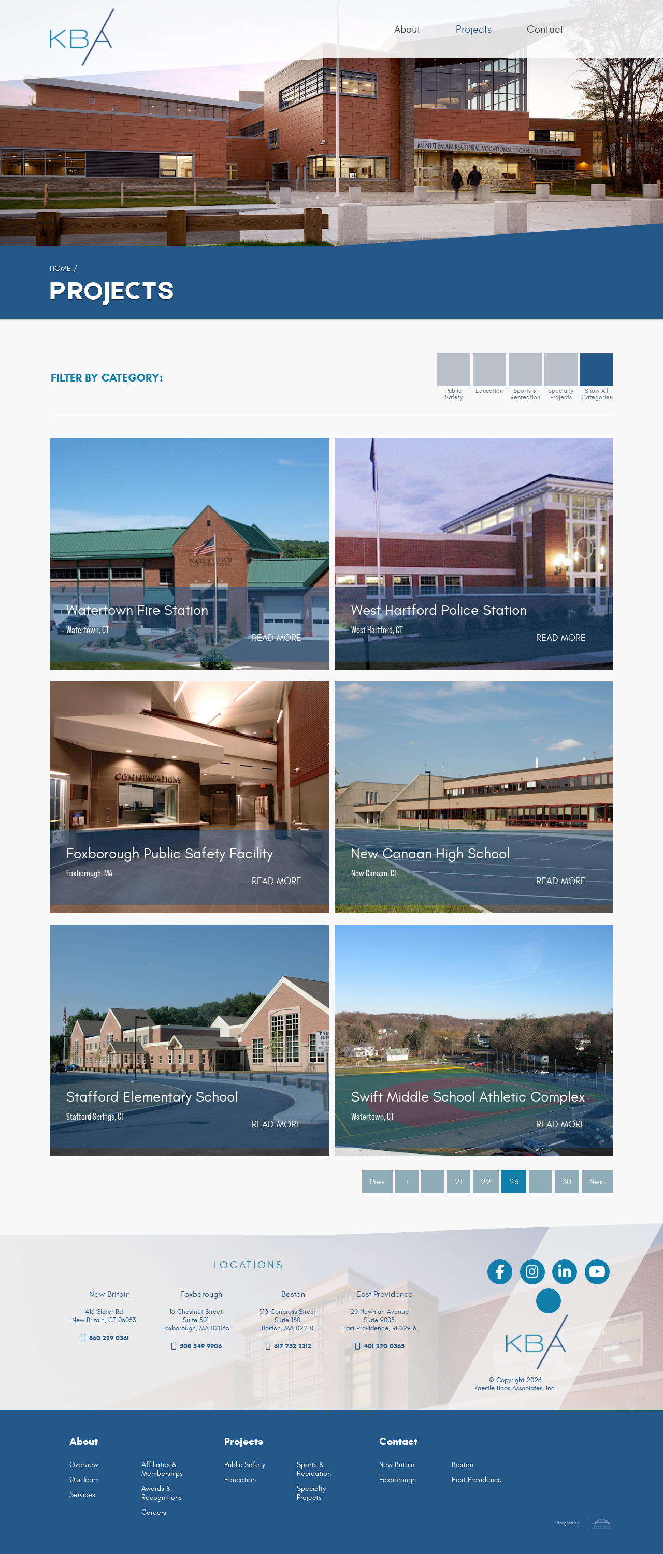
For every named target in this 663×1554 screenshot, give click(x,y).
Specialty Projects (311, 1493)
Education (240, 1479)
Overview (83, 1464)
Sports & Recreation (314, 1469)
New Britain (396, 1464)
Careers (153, 1512)
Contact (398, 1441)
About (83, 1441)
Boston (462, 1464)
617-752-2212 (287, 1346)
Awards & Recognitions (161, 1493)
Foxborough (397, 1479)
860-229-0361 (104, 1338)
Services (82, 1494)
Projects (243, 1441)
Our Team (84, 1479)
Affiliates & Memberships (162, 1469)
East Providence (477, 1479)
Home (60, 268)
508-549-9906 (196, 1346)
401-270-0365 (379, 1346)
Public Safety (244, 1464)
